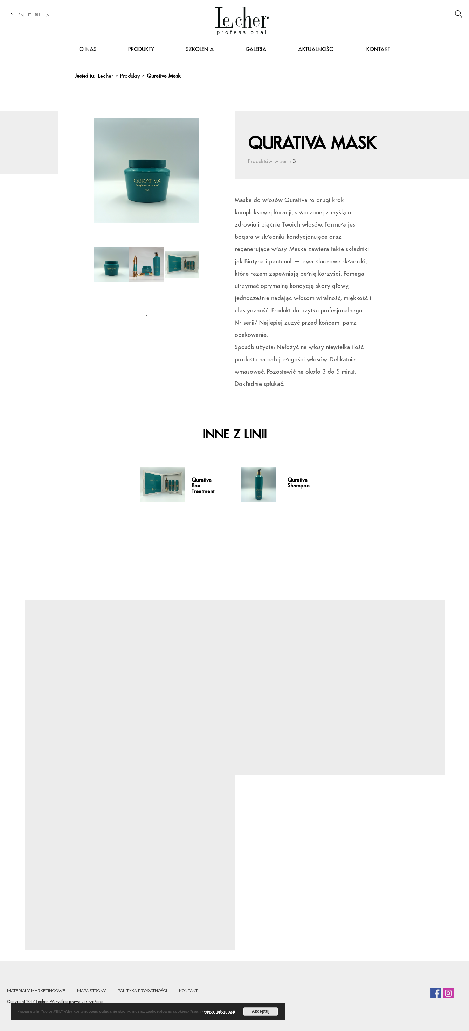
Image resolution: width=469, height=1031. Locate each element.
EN (21, 15)
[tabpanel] (111, 275)
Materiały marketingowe (36, 990)
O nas (88, 50)
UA (46, 15)
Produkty (141, 50)
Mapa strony (91, 990)
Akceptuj (261, 1011)
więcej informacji (219, 1011)
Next (204, 166)
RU (37, 15)
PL (12, 15)
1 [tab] (146, 315)
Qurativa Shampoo (299, 483)
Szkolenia (200, 50)
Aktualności (316, 50)
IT (29, 15)
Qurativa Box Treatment (203, 486)
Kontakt (378, 50)
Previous (95, 166)
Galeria (256, 50)
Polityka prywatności (142, 990)
